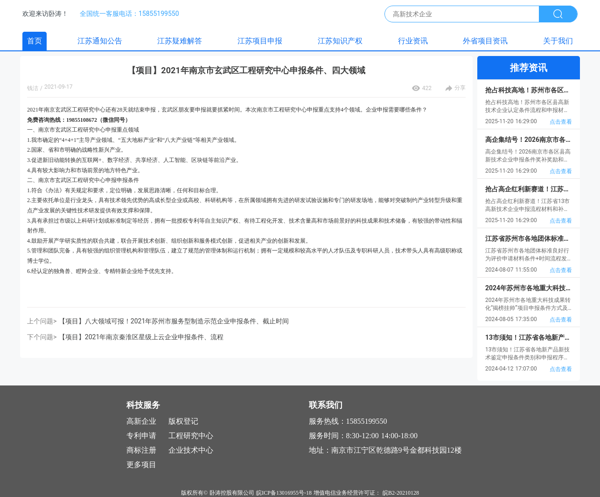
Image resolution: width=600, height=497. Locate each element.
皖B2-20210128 (401, 493)
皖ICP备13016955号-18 (284, 493)
